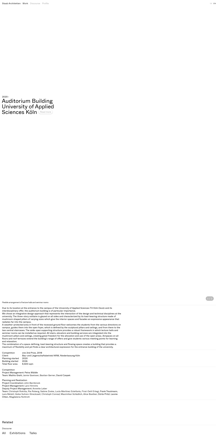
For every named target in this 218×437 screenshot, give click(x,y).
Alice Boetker (90, 394)
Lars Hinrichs (31, 385)
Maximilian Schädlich (71, 394)
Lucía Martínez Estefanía (68, 391)
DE (211, 3)
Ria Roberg (33, 391)
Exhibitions (17, 433)
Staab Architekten (11, 3)
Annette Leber (40, 388)
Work (25, 3)
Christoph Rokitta (18, 391)
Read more (45, 111)
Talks (33, 433)
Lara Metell (8, 394)
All (4, 433)
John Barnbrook (32, 383)
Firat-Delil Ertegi (90, 391)
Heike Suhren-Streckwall (27, 394)
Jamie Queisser (31, 375)
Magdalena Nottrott (19, 396)
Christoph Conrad (51, 394)
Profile (45, 3)
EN (214, 3)
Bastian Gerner (47, 375)
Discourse (35, 3)
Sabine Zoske (47, 391)
